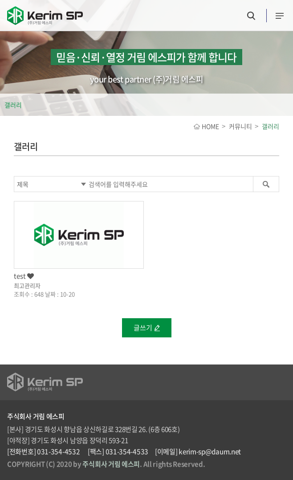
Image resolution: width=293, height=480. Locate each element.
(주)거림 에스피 (45, 19)
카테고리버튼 (280, 16)
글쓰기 (143, 327)
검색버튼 (251, 16)
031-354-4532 (58, 451)
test (24, 276)
